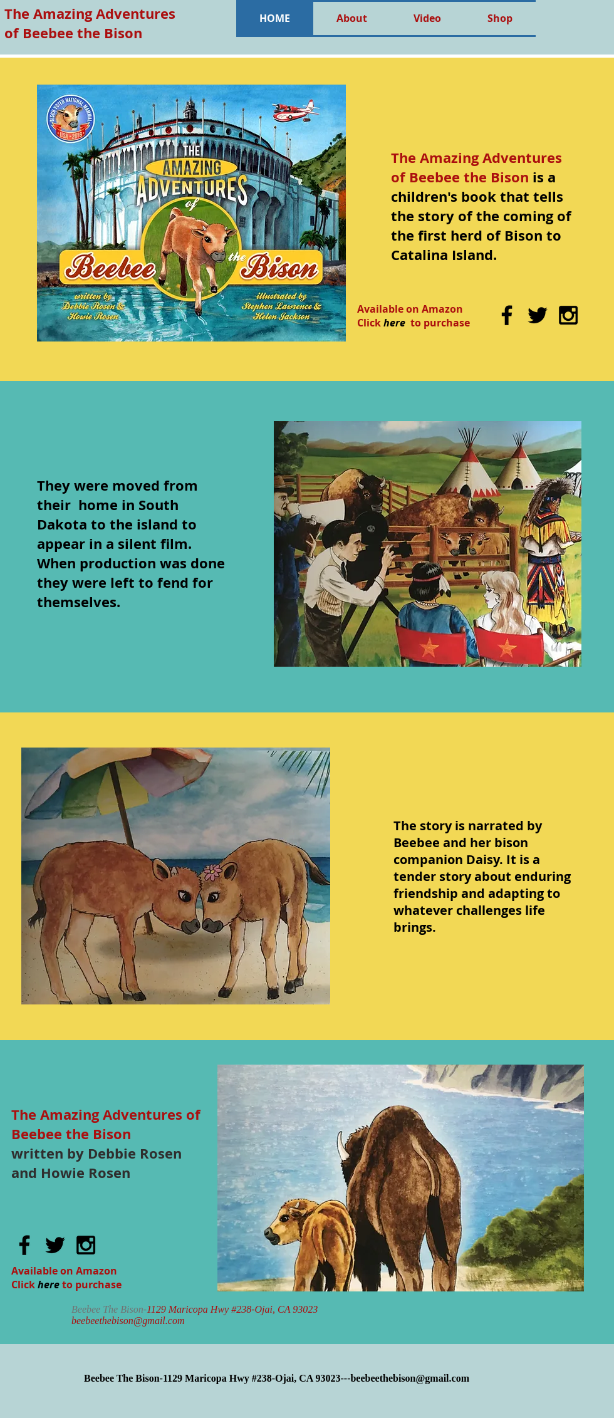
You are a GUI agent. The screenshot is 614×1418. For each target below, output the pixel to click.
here (48, 1284)
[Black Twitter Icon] (537, 315)
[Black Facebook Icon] (507, 315)
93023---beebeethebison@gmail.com (392, 1378)
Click (23, 1284)
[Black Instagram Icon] (568, 315)
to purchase (92, 1284)
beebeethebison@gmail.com (127, 1320)
